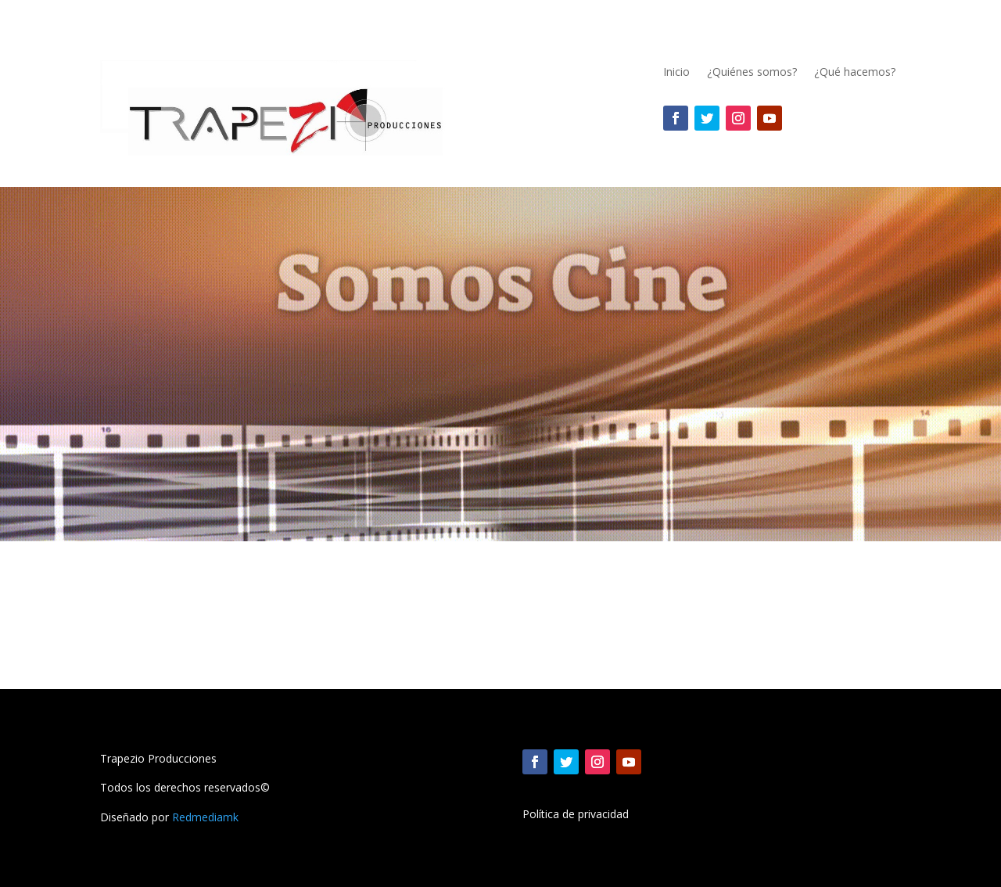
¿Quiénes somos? (752, 72)
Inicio (676, 72)
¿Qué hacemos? (854, 72)
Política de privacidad (575, 815)
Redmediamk (205, 817)
